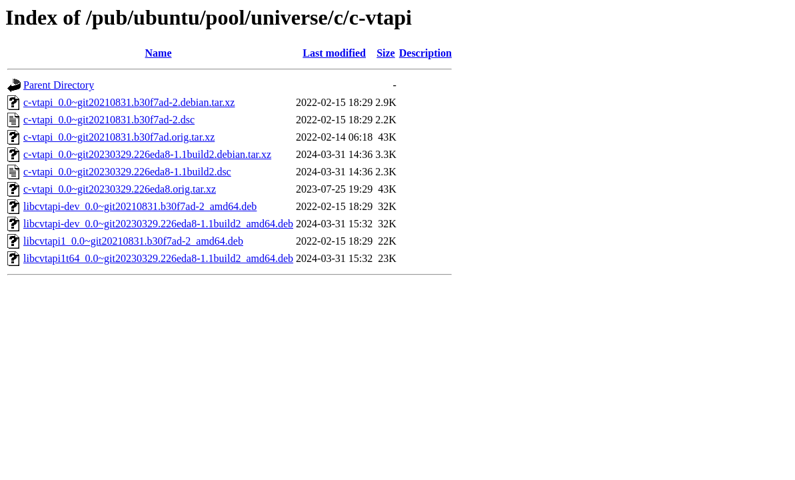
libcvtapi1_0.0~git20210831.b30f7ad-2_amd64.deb (133, 241)
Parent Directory (58, 85)
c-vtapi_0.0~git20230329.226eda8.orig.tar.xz (119, 189)
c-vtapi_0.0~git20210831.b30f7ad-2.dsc (109, 119)
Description (425, 53)
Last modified (334, 53)
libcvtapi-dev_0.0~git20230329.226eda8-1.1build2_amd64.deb (158, 223)
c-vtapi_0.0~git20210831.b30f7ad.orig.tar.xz (119, 137)
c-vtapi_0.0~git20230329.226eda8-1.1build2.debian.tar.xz (147, 154)
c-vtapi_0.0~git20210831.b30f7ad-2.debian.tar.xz (129, 102)
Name (158, 53)
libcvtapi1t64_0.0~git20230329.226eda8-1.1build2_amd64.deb (158, 258)
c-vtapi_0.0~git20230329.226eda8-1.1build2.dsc (127, 171)
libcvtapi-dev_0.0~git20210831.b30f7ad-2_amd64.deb (140, 206)
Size (386, 53)
